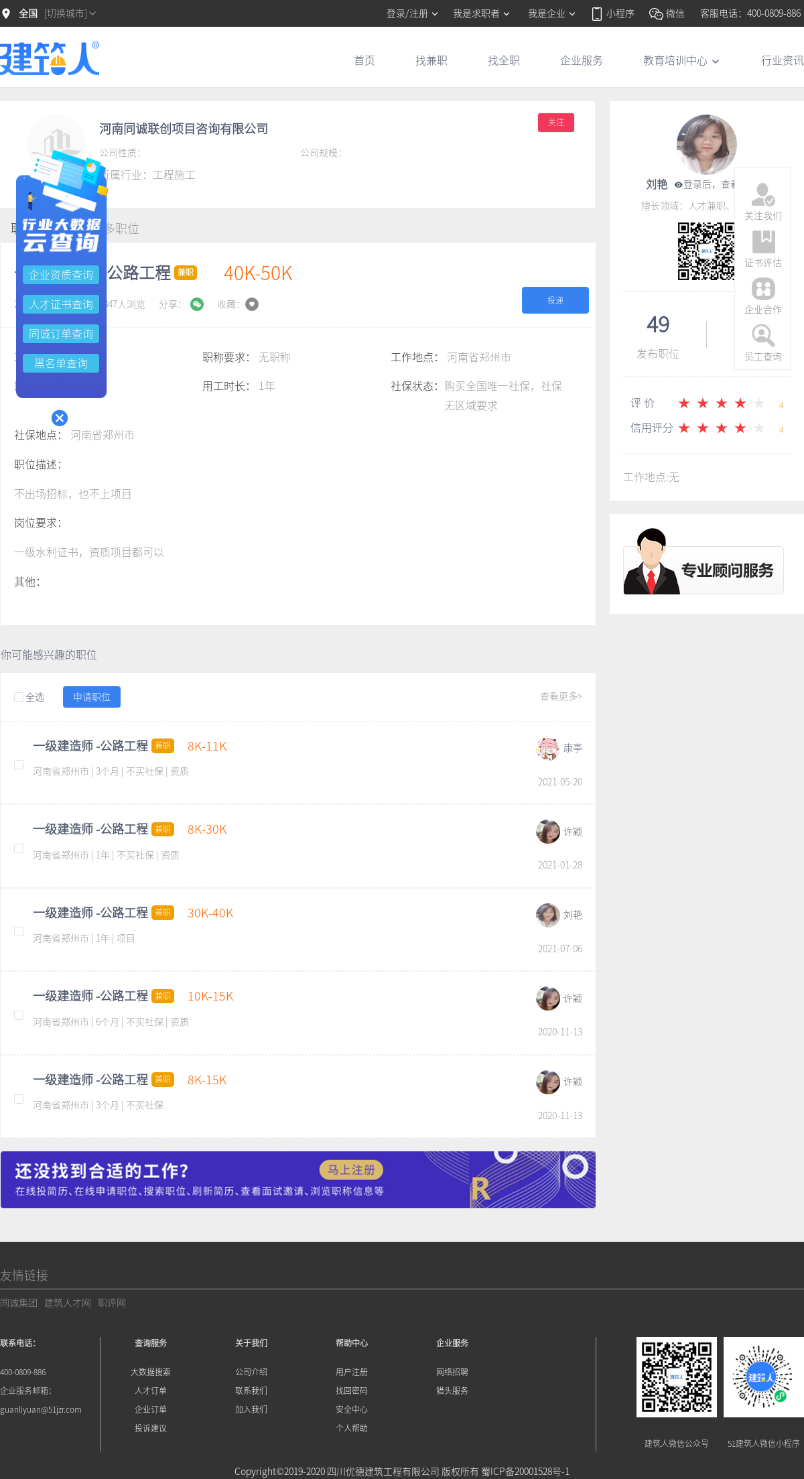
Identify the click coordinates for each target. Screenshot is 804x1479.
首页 (364, 60)
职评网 (112, 1302)
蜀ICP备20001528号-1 (525, 1471)
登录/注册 (413, 13)
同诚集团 (19, 1302)
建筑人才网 (67, 1302)
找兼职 (431, 60)
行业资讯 (782, 60)
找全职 (504, 60)
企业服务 (581, 60)
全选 (29, 697)
